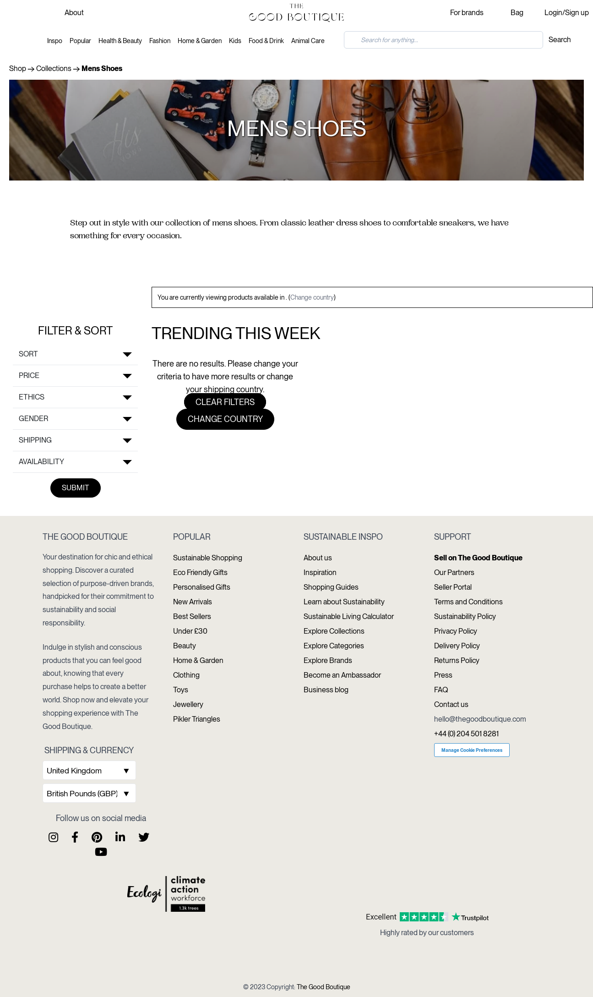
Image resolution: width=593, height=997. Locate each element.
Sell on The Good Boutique (478, 557)
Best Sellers (192, 616)
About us (318, 557)
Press (443, 675)
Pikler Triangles (196, 719)
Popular (80, 40)
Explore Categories (334, 645)
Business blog (326, 689)
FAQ (441, 689)
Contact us (451, 704)
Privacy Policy (455, 631)
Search (560, 39)
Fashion (159, 40)
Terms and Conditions (468, 601)
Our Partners (454, 572)
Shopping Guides (331, 587)
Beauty (184, 645)
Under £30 (190, 631)
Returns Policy (456, 660)
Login (553, 12)
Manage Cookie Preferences (471, 750)
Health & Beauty (120, 40)
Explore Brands (328, 660)
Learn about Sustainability (344, 601)
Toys (180, 689)
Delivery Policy (457, 645)
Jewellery (188, 704)
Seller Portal (453, 587)
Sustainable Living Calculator (349, 616)
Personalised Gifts (201, 587)
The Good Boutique (323, 987)
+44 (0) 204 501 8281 (466, 733)
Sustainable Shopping (207, 557)
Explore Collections (334, 631)
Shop (17, 68)
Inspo (54, 40)
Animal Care (308, 40)
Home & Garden (200, 40)
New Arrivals (192, 601)
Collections (53, 68)
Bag (517, 12)
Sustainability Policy (465, 616)
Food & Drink (266, 40)
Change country (312, 297)
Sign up (577, 12)
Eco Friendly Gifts (200, 572)
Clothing (186, 675)
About (74, 12)
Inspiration (320, 572)
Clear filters (225, 402)
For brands (467, 12)
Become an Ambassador (342, 675)
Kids (235, 40)
